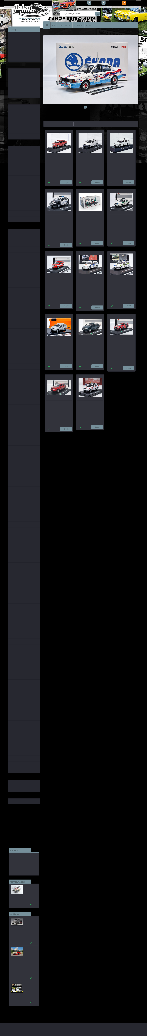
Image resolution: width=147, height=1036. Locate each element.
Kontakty (89, 25)
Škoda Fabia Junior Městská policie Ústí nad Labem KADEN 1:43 (57, 218)
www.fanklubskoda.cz (17, 818)
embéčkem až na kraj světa (19, 821)
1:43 (62, 434)
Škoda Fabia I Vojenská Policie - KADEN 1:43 (119, 218)
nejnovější (78, 124)
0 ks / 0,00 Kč (132, 1)
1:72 (81, 434)
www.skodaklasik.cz (16, 820)
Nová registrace (112, 2)
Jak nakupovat (78, 25)
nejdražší (69, 124)
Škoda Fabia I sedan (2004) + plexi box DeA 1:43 (59, 159)
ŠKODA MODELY (55, 31)
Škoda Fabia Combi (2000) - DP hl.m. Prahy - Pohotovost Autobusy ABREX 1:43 (89, 404)
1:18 (72, 434)
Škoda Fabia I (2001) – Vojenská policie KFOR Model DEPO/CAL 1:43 (120, 280)
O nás (53, 25)
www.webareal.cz (32, 1019)
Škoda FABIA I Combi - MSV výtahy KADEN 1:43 (120, 343)
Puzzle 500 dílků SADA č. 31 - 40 (29, 985)
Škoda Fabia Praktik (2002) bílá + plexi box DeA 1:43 (90, 159)
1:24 (67, 434)
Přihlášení (96, 2)
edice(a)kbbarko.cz (18, 866)
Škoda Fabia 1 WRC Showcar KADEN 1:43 (89, 218)
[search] (97, 14)
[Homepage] (47, 25)
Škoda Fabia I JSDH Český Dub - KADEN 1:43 (56, 280)
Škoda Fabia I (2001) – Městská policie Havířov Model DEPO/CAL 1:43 (90, 280)
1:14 (77, 434)
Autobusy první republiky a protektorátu (29, 888)
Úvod (46, 31)
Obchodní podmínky (64, 25)
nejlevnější (60, 124)
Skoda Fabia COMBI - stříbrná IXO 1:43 (57, 343)
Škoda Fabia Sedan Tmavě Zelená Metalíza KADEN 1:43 (88, 343)
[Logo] (24, 13)
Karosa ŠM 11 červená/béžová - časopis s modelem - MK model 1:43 (30, 951)
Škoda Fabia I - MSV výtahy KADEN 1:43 (58, 403)
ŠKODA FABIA (65, 31)
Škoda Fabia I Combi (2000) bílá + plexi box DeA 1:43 (121, 159)
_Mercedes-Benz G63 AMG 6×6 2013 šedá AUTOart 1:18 (30, 921)
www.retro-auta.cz (15, 816)
